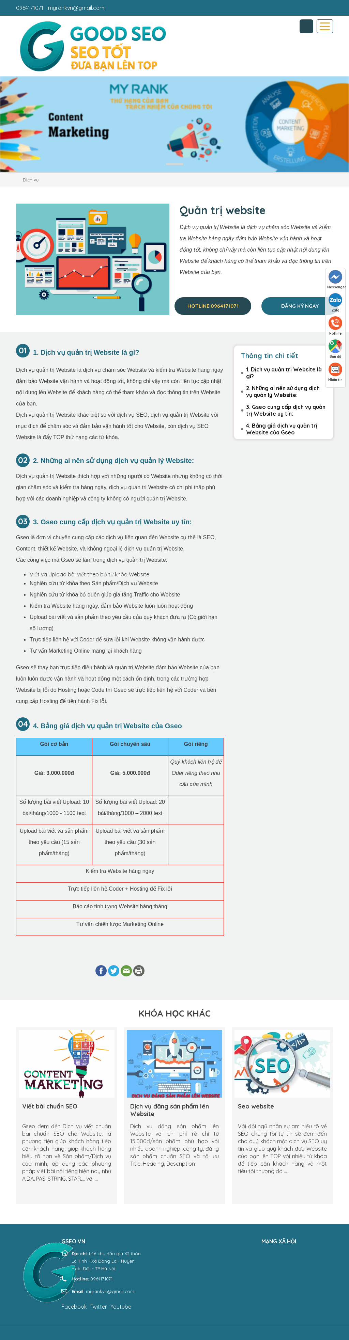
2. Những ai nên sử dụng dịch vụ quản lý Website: (283, 391)
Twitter (98, 1306)
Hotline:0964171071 (213, 306)
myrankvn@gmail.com (76, 7)
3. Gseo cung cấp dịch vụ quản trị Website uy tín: (285, 410)
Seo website (256, 1106)
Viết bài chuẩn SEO (49, 1106)
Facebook (74, 1306)
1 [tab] (174, 164)
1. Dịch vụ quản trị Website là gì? (284, 373)
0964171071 (29, 7)
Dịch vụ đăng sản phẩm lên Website (169, 1110)
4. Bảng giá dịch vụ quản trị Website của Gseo (281, 429)
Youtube (120, 1306)
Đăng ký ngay (300, 306)
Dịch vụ (31, 179)
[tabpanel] (174, 124)
